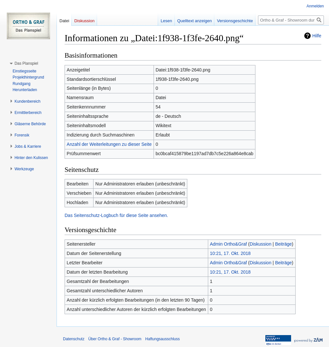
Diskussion (260, 244)
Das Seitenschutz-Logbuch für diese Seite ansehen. (116, 215)
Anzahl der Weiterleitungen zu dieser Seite (109, 144)
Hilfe (316, 35)
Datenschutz (73, 339)
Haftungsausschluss (162, 339)
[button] (26, 63)
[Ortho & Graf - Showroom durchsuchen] (291, 19)
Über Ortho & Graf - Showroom (114, 339)
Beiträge (283, 244)
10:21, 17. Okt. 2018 (230, 253)
